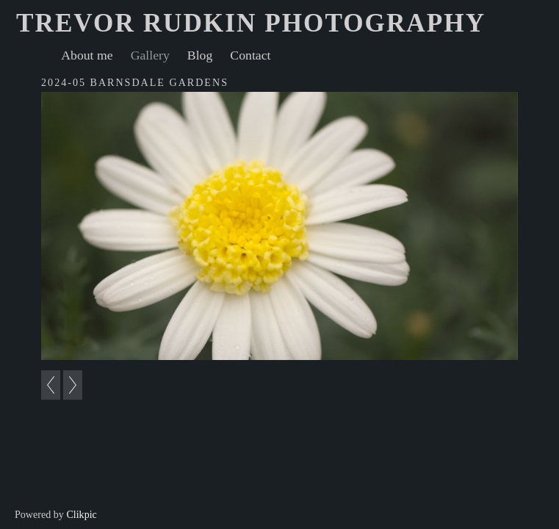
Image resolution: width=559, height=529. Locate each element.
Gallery (150, 55)
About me (86, 55)
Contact (250, 55)
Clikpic (81, 514)
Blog (200, 55)
